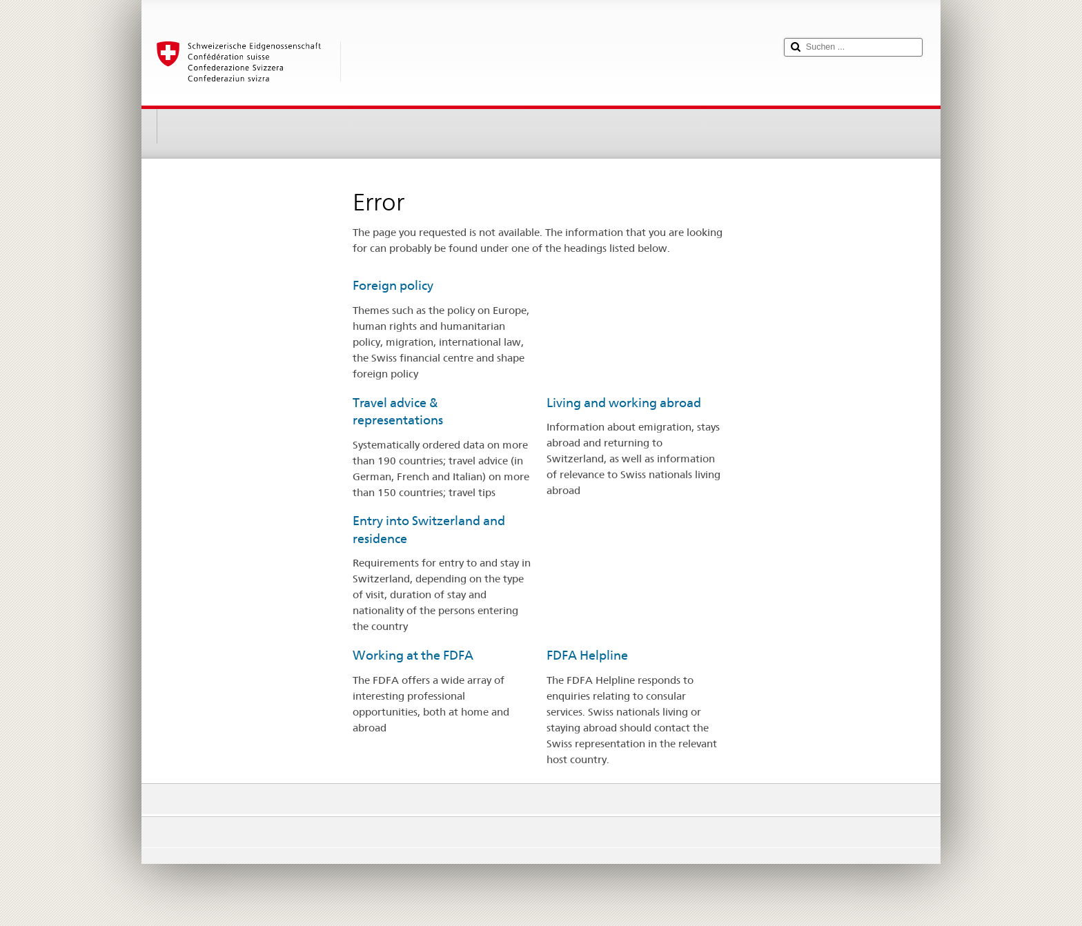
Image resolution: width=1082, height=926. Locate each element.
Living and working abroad (624, 402)
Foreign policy (393, 285)
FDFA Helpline (587, 655)
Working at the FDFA (413, 655)
